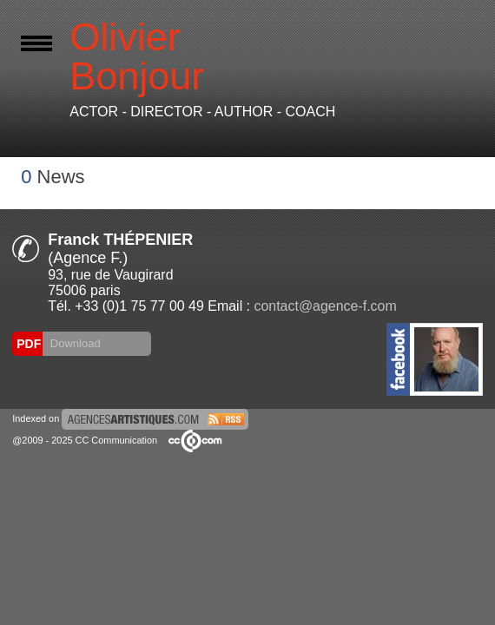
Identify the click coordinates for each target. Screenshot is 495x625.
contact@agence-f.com (325, 306)
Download (73, 343)
